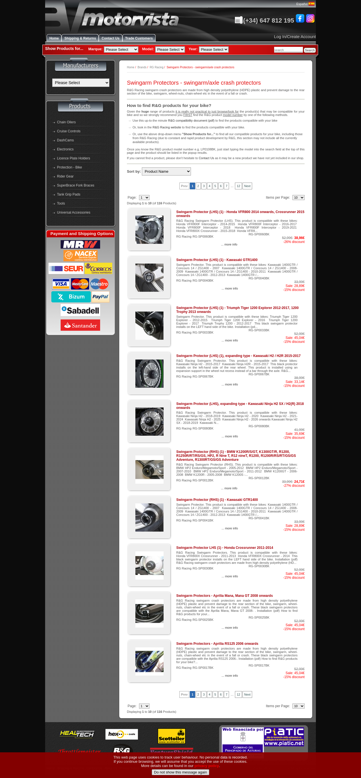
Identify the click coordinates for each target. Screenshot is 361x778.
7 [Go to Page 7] (226, 186)
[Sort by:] (166, 171)
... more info (229, 244)
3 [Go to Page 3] (204, 186)
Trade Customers (139, 38)
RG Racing (157, 67)
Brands (142, 67)
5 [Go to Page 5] (215, 186)
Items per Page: (278, 198)
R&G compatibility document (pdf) (191, 120)
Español (305, 4)
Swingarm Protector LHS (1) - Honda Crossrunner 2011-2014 (224, 548)
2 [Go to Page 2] (198, 186)
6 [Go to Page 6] (221, 186)
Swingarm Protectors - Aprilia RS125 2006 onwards (217, 644)
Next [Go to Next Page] (247, 186)
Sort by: (134, 171)
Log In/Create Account (295, 36)
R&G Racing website (167, 127)
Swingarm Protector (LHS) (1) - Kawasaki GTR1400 (216, 260)
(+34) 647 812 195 (264, 20)
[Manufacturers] (80, 82)
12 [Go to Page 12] (238, 186)
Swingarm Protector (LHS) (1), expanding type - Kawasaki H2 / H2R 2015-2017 (238, 356)
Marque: (95, 49)
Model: (148, 49)
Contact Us (110, 38)
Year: (193, 49)
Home (54, 38)
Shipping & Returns (80, 38)
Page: (132, 198)
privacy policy (207, 771)
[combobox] (288, 50)
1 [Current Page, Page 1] (192, 186)
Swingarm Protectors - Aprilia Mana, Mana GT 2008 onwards (224, 596)
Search (310, 50)
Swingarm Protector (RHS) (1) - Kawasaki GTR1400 (217, 500)
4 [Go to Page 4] (209, 186)
